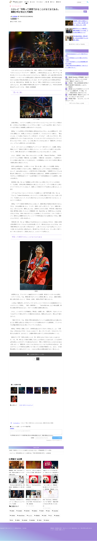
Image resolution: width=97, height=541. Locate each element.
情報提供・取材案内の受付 (56, 528)
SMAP (42, 510)
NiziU (48, 510)
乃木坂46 (19, 510)
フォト (53, 1)
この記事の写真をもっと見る (35, 354)
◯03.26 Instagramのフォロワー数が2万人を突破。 (76, 54)
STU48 (44, 515)
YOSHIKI (12, 515)
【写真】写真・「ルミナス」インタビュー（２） (76, 99)
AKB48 (12, 510)
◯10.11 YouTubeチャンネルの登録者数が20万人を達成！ (76, 62)
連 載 (47, 1)
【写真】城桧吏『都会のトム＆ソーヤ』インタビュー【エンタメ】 (76, 95)
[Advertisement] (36, 27)
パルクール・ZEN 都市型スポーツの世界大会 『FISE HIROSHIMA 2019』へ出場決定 (30, 453)
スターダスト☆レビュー (26, 405)
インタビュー (40, 1)
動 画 (58, 1)
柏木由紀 (56, 515)
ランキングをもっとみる (77, 103)
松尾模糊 (14, 16)
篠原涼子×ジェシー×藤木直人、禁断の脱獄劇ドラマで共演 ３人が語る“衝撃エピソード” (80, 30)
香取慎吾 (37, 515)
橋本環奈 (32, 520)
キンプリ (29, 515)
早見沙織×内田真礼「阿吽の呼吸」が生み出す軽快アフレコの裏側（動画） (80, 38)
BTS (11, 520)
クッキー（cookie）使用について (57, 530)
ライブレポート (16, 423)
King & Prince (20, 515)
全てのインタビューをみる (77, 44)
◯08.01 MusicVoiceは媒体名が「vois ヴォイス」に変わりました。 (76, 66)
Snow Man (55, 510)
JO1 (50, 515)
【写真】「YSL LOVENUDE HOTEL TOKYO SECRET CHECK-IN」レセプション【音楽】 (76, 85)
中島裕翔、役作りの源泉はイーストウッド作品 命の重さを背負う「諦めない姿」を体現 (80, 22)
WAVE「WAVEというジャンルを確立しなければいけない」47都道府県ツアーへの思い (30, 450)
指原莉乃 (34, 510)
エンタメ (32, 1)
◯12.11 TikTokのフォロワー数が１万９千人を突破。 (76, 58)
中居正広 (46, 520)
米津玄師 (24, 520)
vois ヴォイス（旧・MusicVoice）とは (71, 528)
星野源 (17, 520)
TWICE (39, 520)
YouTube (24, 528)
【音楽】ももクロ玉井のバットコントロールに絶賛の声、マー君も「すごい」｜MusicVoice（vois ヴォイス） (76, 90)
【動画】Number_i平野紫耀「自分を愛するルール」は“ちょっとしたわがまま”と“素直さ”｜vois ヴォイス (76, 79)
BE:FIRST (27, 510)
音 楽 (26, 1)
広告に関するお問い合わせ (86, 528)
